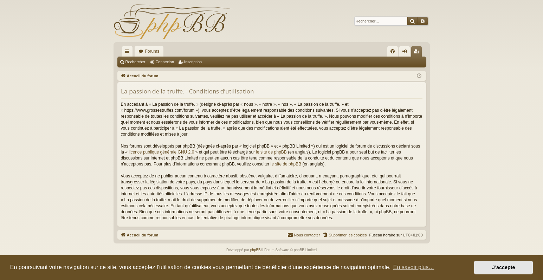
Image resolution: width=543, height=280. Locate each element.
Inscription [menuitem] (417, 53)
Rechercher (135, 62)
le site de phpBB (271, 152)
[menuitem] (392, 51)
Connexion (164, 62)
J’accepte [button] (503, 267)
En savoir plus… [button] (413, 267)
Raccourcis (128, 53)
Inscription (193, 62)
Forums (152, 51)
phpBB (255, 250)
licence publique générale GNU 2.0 (161, 152)
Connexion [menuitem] (405, 53)
